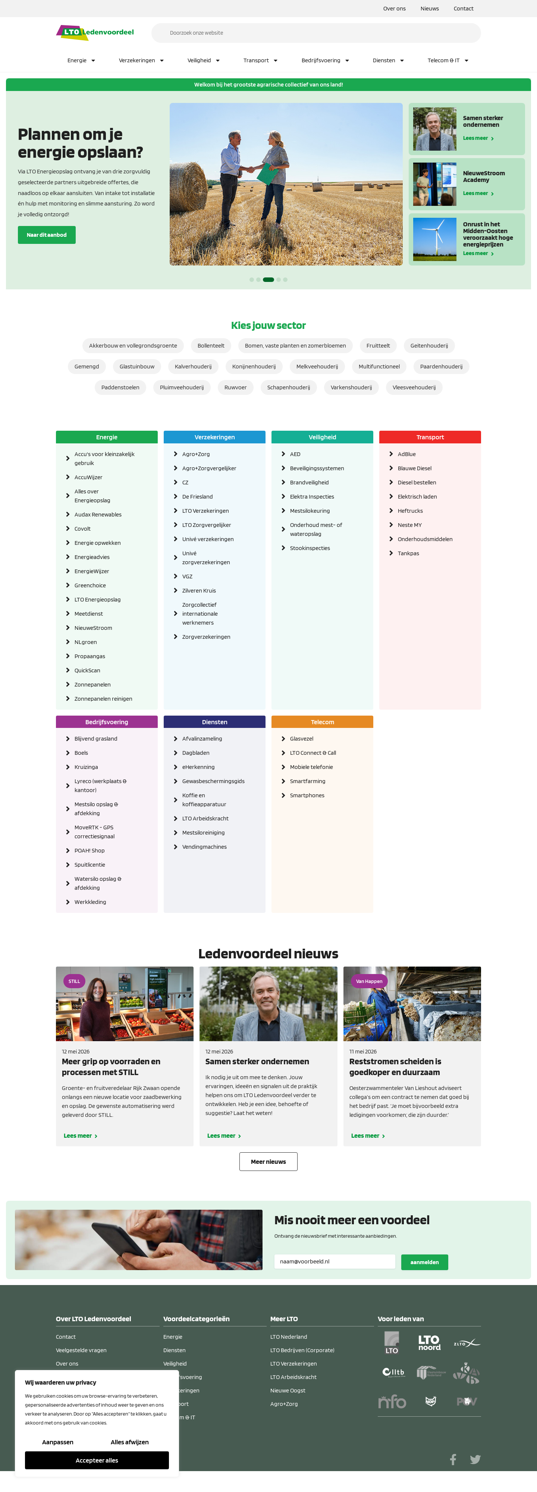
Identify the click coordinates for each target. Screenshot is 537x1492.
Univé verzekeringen (208, 539)
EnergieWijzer (92, 571)
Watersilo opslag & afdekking (98, 884)
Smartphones (307, 795)
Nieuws (430, 8)
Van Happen (369, 981)
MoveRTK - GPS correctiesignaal (94, 832)
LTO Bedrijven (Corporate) (302, 1350)
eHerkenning (198, 767)
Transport (261, 60)
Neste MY (410, 524)
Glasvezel (301, 738)
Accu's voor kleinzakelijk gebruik (105, 458)
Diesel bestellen (417, 482)
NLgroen (86, 642)
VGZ (187, 576)
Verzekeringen (142, 60)
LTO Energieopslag (98, 599)
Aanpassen (57, 1442)
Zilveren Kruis (199, 590)
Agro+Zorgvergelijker (209, 468)
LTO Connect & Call (313, 753)
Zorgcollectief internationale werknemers (200, 613)
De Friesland (197, 496)
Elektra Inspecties (312, 496)
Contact (464, 8)
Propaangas (90, 656)
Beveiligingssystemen (317, 468)
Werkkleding (90, 902)
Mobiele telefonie (311, 767)
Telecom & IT (449, 60)
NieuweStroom (93, 627)
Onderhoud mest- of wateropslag (316, 529)
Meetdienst (89, 613)
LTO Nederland (288, 1337)
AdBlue (407, 454)
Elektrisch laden (417, 496)
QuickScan (87, 670)
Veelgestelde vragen (81, 1350)
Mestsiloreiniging (203, 832)
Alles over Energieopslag (92, 496)
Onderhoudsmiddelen (425, 539)
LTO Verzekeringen (205, 510)
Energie (81, 60)
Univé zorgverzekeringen (206, 558)
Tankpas (408, 553)
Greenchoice (90, 585)
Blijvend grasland (96, 738)
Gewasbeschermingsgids (212, 781)
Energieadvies (92, 556)
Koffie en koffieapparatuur (204, 800)
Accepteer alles (97, 1460)
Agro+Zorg (196, 454)
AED (295, 454)
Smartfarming (308, 781)
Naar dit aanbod (47, 234)
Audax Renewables (98, 514)
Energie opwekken (98, 542)
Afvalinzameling (202, 738)
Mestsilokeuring (310, 510)
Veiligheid (204, 60)
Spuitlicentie (90, 864)
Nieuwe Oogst (287, 1390)
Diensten (389, 60)
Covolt (83, 528)
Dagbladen (196, 753)
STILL (74, 981)
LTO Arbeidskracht (205, 818)
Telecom (322, 722)
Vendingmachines (204, 847)
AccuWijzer (89, 477)
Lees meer (475, 137)
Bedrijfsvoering (326, 60)
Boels (81, 753)
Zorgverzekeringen (206, 636)
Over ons (394, 8)
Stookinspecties (310, 548)
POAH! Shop (90, 850)
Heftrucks (410, 510)
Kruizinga (86, 767)
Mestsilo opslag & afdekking (96, 809)
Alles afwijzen (130, 1442)
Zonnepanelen (93, 684)
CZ (185, 482)
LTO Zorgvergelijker (206, 524)
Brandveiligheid (309, 482)
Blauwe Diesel (414, 468)
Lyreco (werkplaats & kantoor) (101, 786)
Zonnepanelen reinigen (103, 698)
